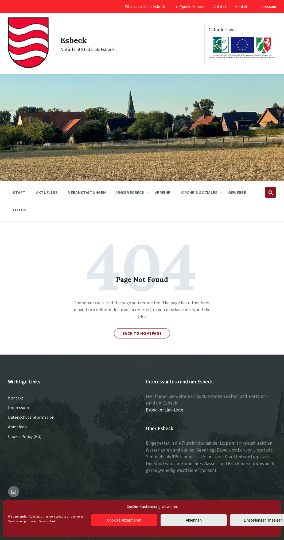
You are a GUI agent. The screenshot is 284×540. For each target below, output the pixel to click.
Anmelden (17, 426)
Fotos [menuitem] (19, 209)
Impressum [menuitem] (267, 6)
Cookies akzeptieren (124, 520)
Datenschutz (48, 521)
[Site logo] (28, 67)
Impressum (18, 407)
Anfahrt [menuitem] (219, 6)
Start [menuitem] (19, 192)
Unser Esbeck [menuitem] (130, 192)
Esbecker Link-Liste (164, 410)
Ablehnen (194, 520)
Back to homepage (142, 333)
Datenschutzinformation (31, 417)
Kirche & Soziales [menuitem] (199, 192)
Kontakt (16, 398)
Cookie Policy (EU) (24, 436)
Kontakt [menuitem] (242, 6)
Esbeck (73, 40)
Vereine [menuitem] (162, 192)
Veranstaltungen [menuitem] (87, 192)
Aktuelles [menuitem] (47, 192)
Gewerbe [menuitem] (237, 192)
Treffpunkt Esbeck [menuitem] (189, 6)
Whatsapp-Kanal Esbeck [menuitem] (145, 6)
